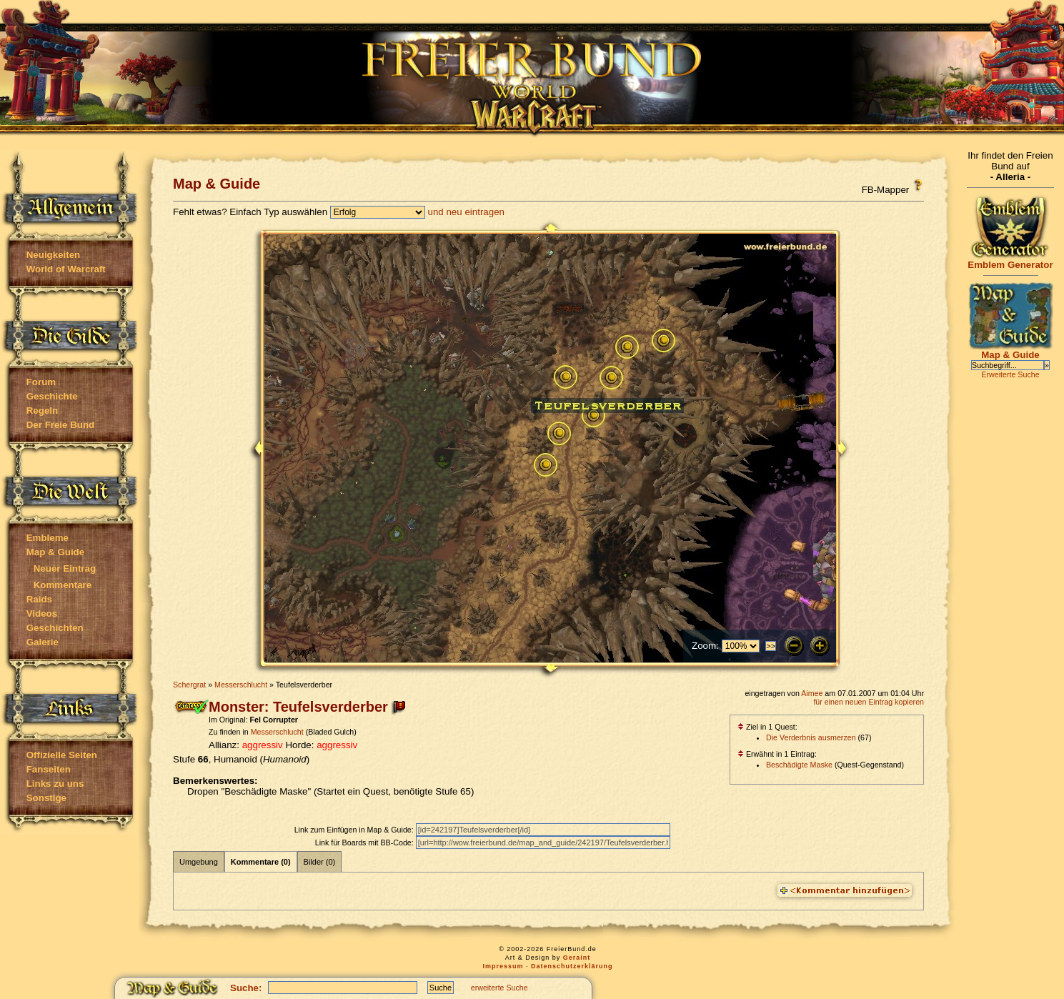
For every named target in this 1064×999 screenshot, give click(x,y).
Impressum (502, 966)
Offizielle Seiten (61, 755)
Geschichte (52, 396)
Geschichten (55, 627)
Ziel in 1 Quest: (767, 726)
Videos (41, 613)
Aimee (811, 693)
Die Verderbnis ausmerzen (811, 737)
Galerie (42, 642)
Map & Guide (55, 552)
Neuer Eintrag (65, 568)
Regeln (42, 410)
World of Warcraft (66, 269)
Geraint (577, 957)
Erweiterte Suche (1010, 374)
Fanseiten (48, 769)
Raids (39, 599)
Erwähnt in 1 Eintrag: (777, 754)
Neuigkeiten (53, 254)
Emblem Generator (1010, 260)
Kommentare (62, 585)
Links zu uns (55, 783)
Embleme (47, 537)
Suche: (246, 988)
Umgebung (198, 862)
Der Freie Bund (60, 424)
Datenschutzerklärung (572, 966)
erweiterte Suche (499, 987)
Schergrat (189, 684)
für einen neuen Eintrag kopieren (868, 701)
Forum (41, 382)
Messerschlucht (240, 684)
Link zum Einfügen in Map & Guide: (355, 829)
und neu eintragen (466, 212)
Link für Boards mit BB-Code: (365, 842)
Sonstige (46, 797)
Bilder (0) (320, 862)
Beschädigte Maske (799, 764)
